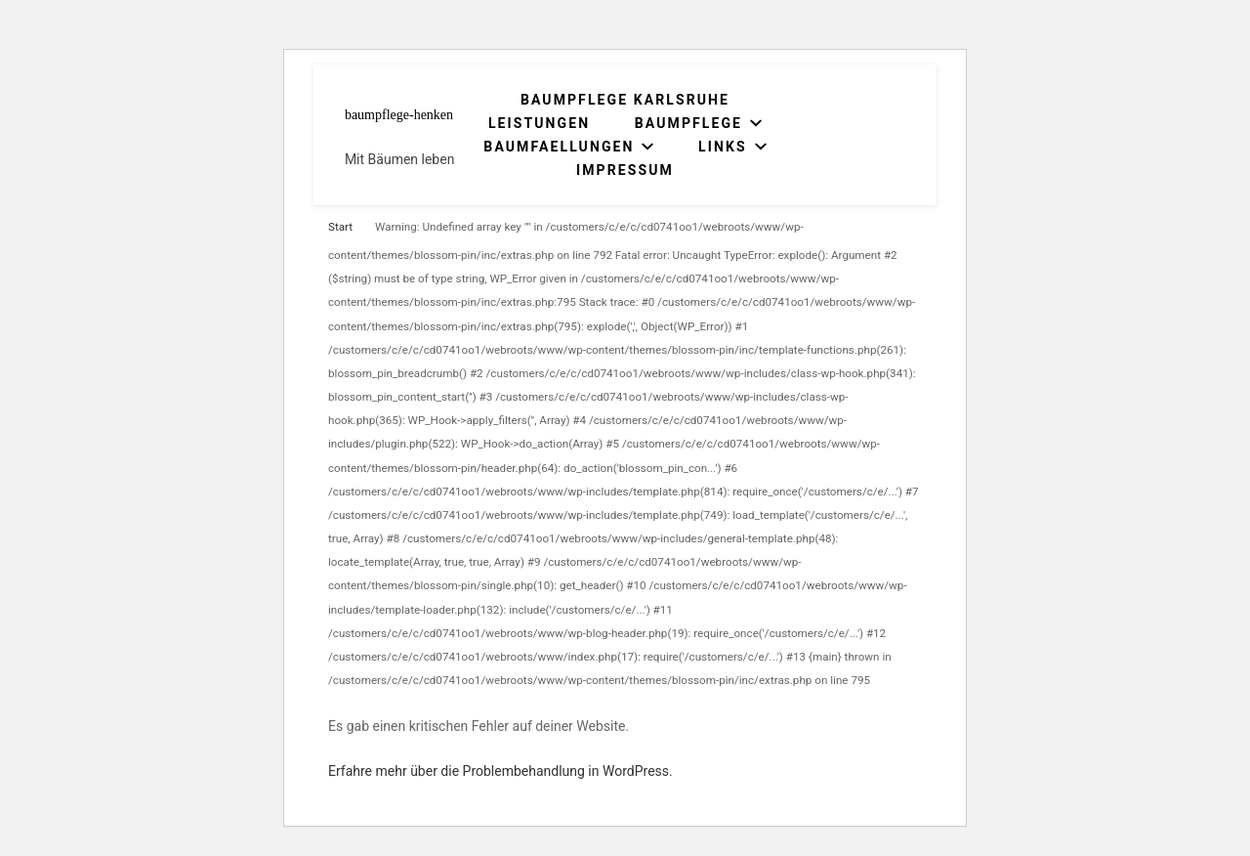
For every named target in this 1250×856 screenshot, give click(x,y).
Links (722, 146)
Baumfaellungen (558, 146)
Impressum (625, 170)
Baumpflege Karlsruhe (625, 99)
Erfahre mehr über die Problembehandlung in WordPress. (500, 771)
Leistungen (539, 123)
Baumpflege (688, 123)
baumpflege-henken (399, 114)
